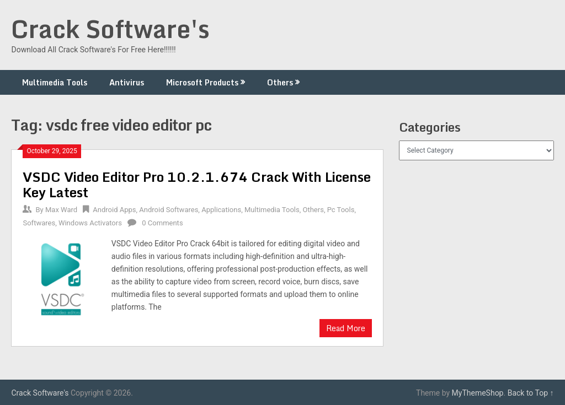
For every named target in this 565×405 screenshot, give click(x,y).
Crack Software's (110, 28)
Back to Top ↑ (531, 392)
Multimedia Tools (54, 82)
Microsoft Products (202, 82)
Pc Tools (341, 210)
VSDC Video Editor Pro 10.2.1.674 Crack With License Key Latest (197, 184)
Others (280, 82)
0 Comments (162, 223)
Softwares (39, 223)
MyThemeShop (478, 392)
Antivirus (126, 82)
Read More (345, 328)
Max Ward (61, 210)
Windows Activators (90, 223)
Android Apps (114, 210)
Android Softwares (168, 210)
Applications (221, 210)
